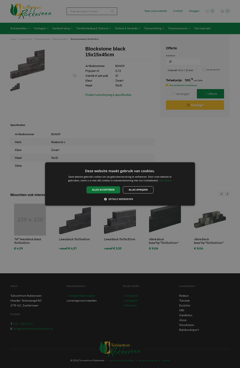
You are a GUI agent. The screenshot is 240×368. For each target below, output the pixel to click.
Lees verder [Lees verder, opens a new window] (165, 180)
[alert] (120, 184)
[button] (120, 199)
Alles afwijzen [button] (138, 189)
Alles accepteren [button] (103, 189)
